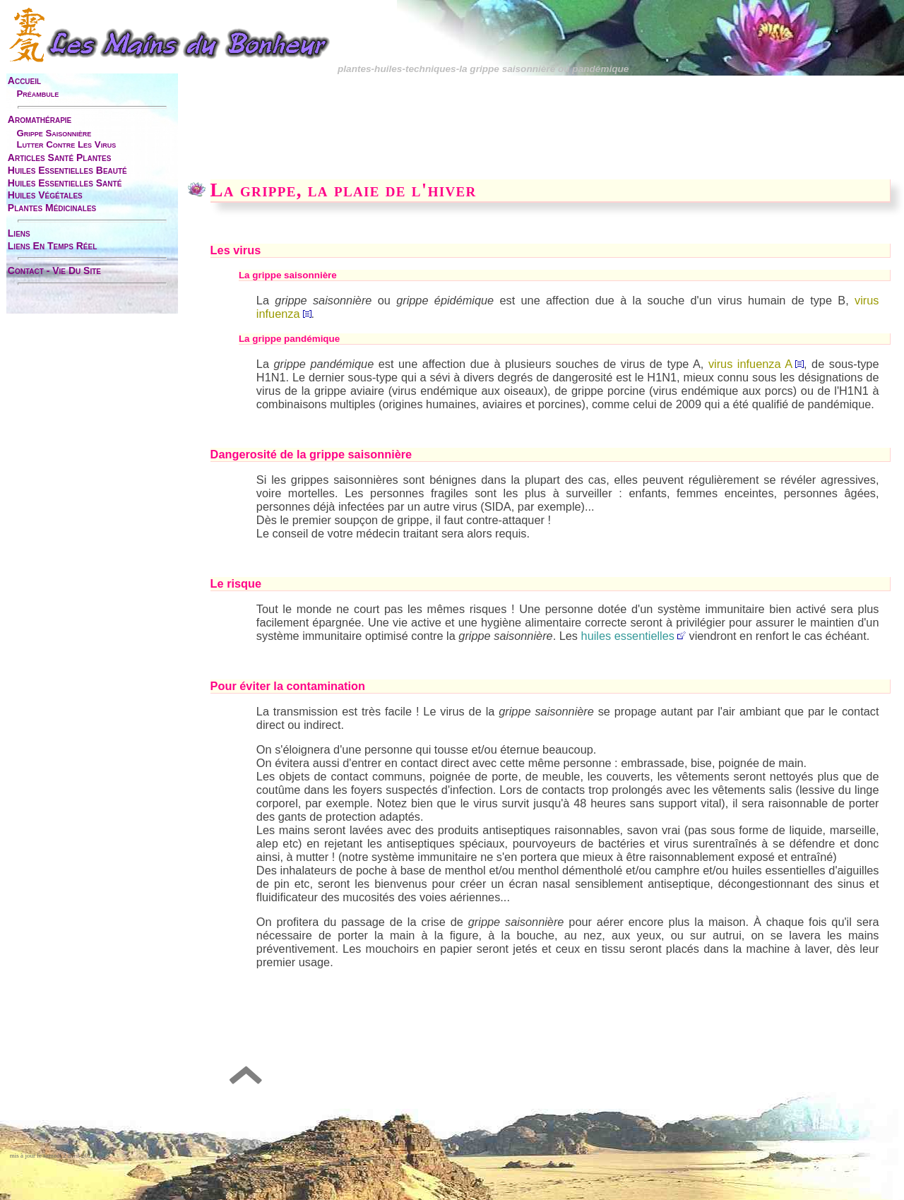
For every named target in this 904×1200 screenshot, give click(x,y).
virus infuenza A (756, 363)
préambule (37, 93)
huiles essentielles (627, 635)
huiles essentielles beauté (67, 170)
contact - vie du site (54, 270)
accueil (24, 80)
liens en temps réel (52, 245)
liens (19, 233)
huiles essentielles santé (65, 183)
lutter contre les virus (66, 144)
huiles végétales (45, 195)
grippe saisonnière (53, 133)
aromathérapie (39, 119)
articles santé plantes (59, 157)
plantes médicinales (52, 207)
